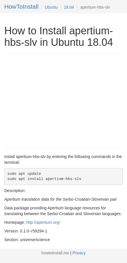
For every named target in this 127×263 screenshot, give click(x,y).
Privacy (79, 253)
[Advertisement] (52, 100)
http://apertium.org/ (43, 222)
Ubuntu (51, 7)
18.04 (69, 7)
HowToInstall (21, 6)
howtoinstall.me (55, 253)
